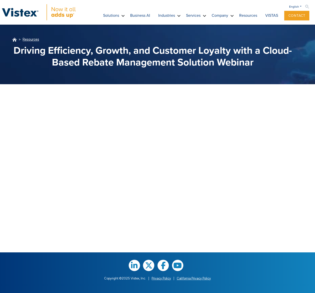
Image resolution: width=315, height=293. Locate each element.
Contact (296, 15)
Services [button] (193, 15)
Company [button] (220, 15)
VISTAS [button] (271, 15)
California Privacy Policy (194, 278)
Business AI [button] (140, 15)
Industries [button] (166, 15)
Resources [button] (248, 15)
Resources (31, 39)
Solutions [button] (111, 15)
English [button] (294, 6)
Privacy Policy (161, 278)
